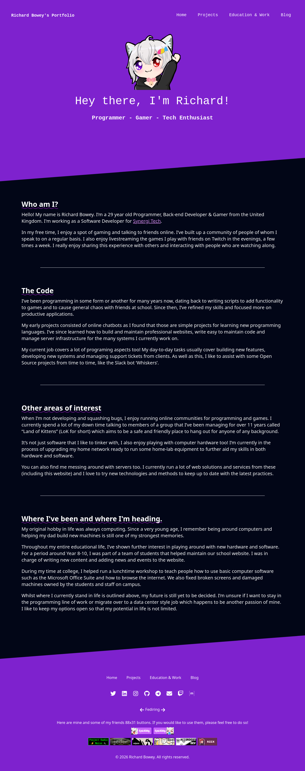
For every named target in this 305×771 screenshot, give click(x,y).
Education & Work (249, 15)
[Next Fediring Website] (163, 710)
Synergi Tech (147, 221)
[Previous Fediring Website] (142, 710)
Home (181, 15)
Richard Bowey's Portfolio (42, 15)
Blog (286, 15)
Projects (208, 15)
